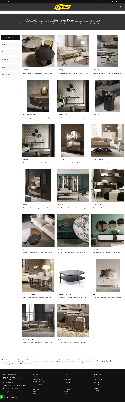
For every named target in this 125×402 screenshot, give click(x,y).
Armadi (66, 391)
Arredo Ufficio (98, 384)
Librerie (35, 387)
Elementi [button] (5, 51)
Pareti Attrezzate (37, 389)
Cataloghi (115, 7)
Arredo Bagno (67, 379)
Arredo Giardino (98, 390)
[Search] (120, 7)
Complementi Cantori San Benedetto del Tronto (72, 12)
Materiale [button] (5, 59)
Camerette (67, 393)
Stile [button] (3, 67)
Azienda (7, 7)
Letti (65, 384)
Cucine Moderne (37, 379)
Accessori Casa (48, 12)
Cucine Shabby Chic (38, 381)
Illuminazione (97, 377)
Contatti (21, 7)
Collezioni (99, 7)
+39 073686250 (10, 382)
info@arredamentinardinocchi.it (16, 385)
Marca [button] (4, 44)
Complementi (56, 12)
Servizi (14, 7)
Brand (107, 7)
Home (42, 12)
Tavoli (65, 374)
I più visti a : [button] (6, 74)
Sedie (65, 377)
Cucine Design (37, 377)
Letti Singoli (67, 389)
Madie (35, 391)
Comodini (66, 387)
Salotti (35, 393)
